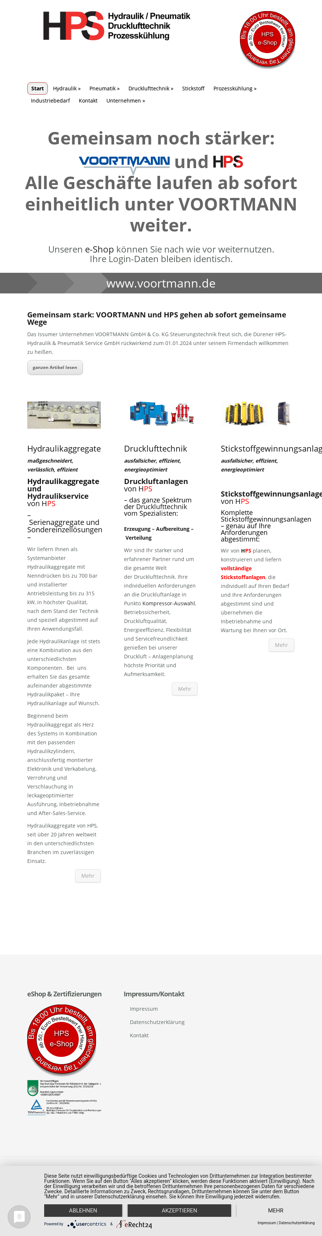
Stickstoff (193, 88)
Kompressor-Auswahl (168, 603)
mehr (275, 1210)
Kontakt (88, 100)
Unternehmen (125, 100)
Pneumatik (104, 88)
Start (37, 88)
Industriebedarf (50, 100)
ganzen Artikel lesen (55, 367)
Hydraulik (67, 88)
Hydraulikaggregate (63, 481)
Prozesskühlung (234, 88)
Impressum (144, 1008)
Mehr (88, 875)
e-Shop (99, 249)
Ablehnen (83, 1210)
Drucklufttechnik (150, 88)
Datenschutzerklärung (157, 1022)
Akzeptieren (179, 1210)
